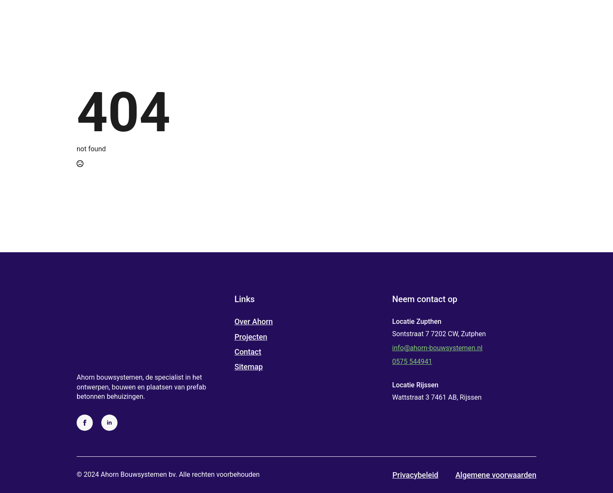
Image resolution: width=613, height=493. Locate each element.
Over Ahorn (254, 321)
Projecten (251, 336)
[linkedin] (109, 423)
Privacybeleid (415, 474)
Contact (248, 351)
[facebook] (85, 423)
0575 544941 (412, 361)
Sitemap (249, 366)
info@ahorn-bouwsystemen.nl (437, 348)
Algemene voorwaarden (495, 474)
